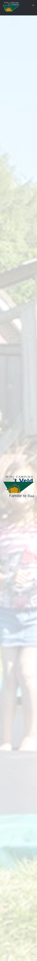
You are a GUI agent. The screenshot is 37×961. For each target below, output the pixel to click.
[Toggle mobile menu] (33, 5)
